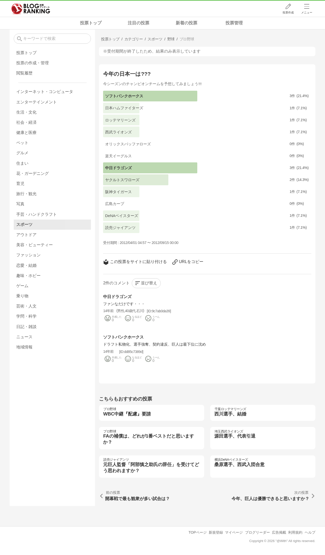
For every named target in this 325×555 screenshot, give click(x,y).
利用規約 (295, 532)
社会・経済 (26, 122)
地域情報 (24, 347)
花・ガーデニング (32, 173)
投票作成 (288, 12)
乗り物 (22, 296)
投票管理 (234, 23)
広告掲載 (279, 532)
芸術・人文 (26, 306)
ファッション (28, 255)
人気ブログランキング (30, 9)
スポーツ (24, 224)
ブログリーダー (257, 532)
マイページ (234, 532)
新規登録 (216, 532)
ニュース (24, 337)
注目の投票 (138, 23)
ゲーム (22, 286)
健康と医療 (26, 132)
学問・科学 (26, 316)
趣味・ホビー (28, 275)
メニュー (306, 12)
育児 (20, 183)
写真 (20, 204)
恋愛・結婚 (26, 265)
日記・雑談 (26, 327)
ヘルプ (310, 532)
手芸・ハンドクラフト (36, 214)
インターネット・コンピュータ (44, 91)
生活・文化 (26, 112)
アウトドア (26, 235)
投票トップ (91, 23)
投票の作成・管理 (32, 63)
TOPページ (197, 532)
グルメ (22, 153)
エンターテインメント (36, 102)
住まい (22, 163)
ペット (22, 143)
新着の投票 (186, 23)
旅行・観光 (26, 194)
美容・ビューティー (34, 245)
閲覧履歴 (24, 73)
